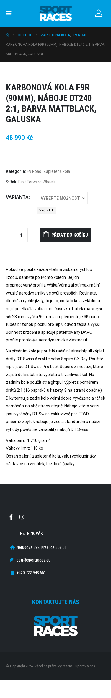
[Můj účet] (98, 13)
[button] (10, 13)
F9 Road (34, 171)
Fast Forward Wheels (37, 182)
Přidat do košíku (69, 235)
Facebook (10, 516)
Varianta (17, 197)
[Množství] (21, 235)
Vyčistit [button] (46, 210)
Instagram (21, 516)
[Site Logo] (55, 13)
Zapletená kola (56, 171)
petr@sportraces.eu (33, 560)
